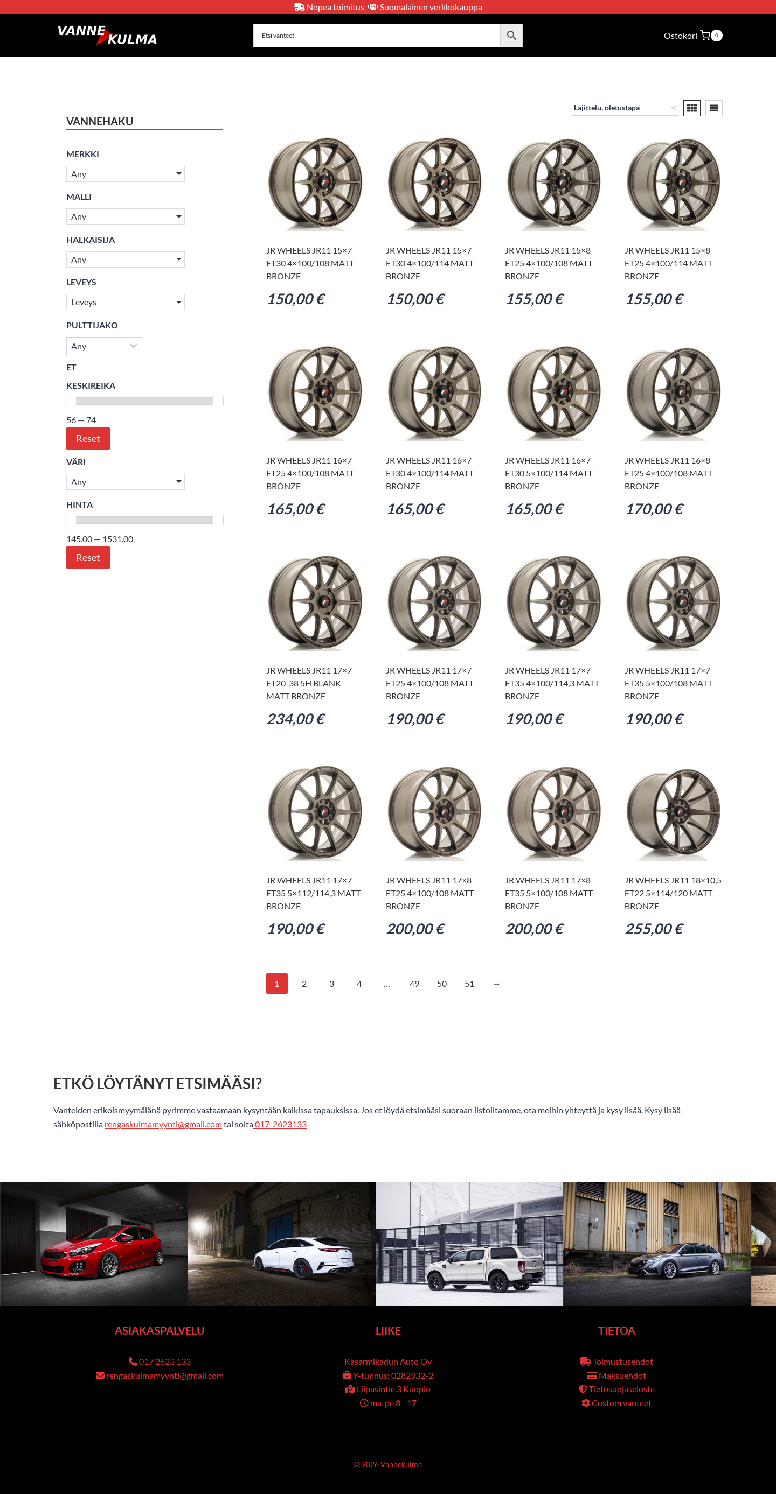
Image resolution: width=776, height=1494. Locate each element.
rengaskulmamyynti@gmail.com (163, 1124)
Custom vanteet (622, 1403)
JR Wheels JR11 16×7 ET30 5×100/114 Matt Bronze (549, 473)
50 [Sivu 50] (442, 983)
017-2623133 (280, 1124)
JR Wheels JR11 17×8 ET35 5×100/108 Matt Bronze (549, 893)
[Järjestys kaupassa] (624, 108)
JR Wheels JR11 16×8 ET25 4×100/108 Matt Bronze (668, 473)
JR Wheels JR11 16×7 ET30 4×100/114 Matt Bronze (430, 473)
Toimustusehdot (623, 1361)
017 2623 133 (165, 1361)
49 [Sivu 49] (414, 983)
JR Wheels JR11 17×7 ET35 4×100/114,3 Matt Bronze (552, 683)
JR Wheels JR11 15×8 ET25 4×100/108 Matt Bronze (549, 263)
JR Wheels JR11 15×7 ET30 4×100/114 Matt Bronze (430, 263)
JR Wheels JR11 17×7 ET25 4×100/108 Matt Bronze (430, 683)
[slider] (71, 401)
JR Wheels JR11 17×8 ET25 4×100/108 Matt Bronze (430, 893)
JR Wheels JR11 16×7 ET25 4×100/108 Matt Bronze (310, 473)
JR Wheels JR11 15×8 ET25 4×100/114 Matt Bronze (668, 263)
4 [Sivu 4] (359, 983)
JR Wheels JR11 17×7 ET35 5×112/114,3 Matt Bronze (313, 893)
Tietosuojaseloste (622, 1389)
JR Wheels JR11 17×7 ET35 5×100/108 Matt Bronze (668, 683)
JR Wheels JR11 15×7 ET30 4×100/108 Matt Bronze (310, 263)
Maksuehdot (622, 1375)
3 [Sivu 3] (331, 983)
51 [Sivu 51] (469, 983)
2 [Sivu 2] (304, 983)
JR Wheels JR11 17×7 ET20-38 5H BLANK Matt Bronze (309, 683)
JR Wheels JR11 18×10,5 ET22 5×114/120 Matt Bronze (673, 893)
